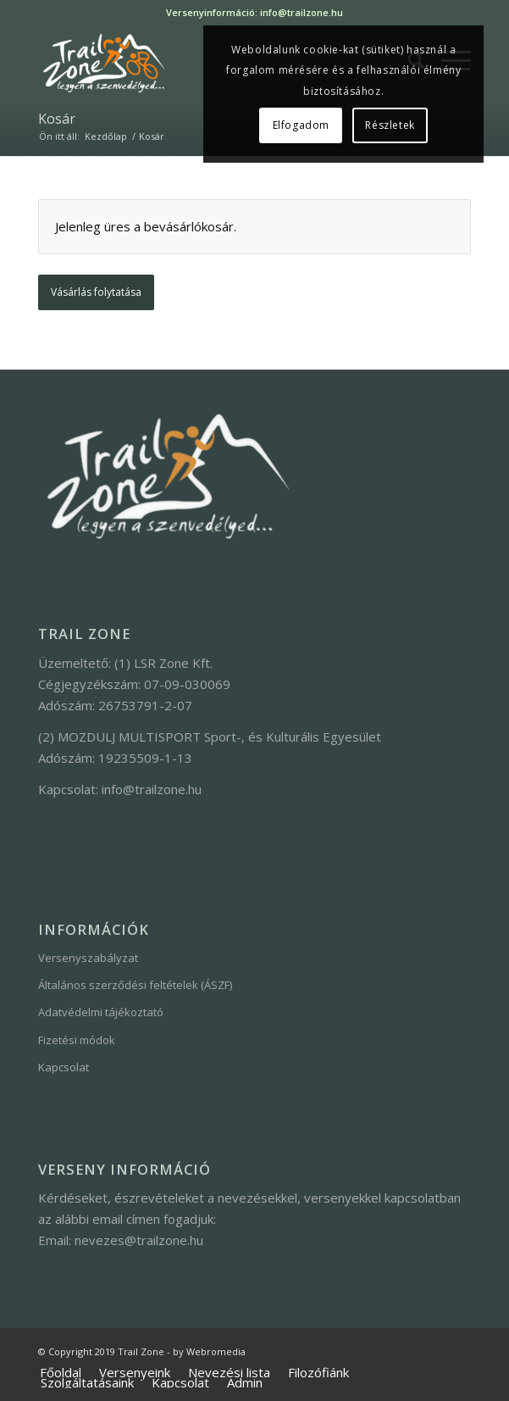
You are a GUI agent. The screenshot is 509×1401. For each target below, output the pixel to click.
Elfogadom (301, 125)
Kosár (56, 118)
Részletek (389, 125)
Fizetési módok (76, 1040)
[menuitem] (60, 1373)
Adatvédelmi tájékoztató (100, 1012)
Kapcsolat (63, 1067)
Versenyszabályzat (88, 957)
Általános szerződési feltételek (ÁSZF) (135, 984)
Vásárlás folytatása (96, 292)
